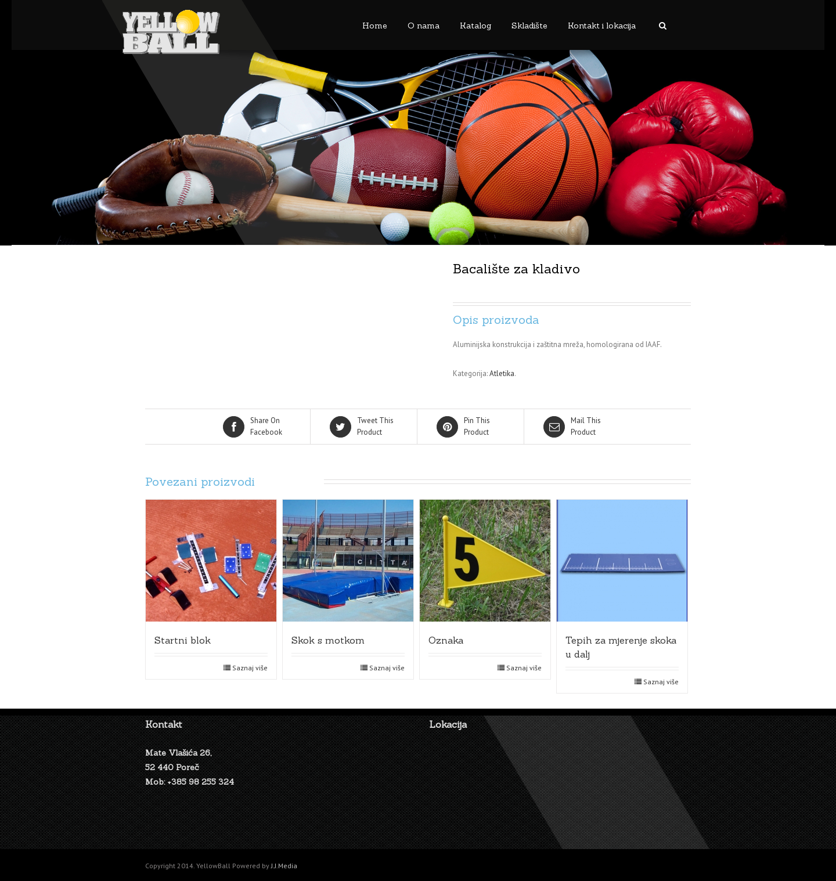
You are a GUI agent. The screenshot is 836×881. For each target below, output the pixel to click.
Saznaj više (250, 667)
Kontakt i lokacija (602, 25)
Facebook (258, 426)
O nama (423, 25)
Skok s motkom (328, 640)
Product (364, 426)
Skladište (529, 25)
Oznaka (445, 640)
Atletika (501, 373)
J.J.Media (284, 865)
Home (374, 25)
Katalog (475, 25)
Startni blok (182, 640)
